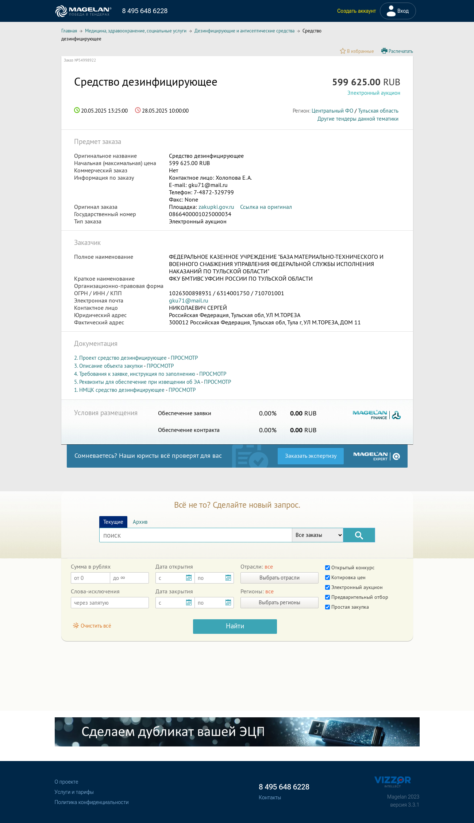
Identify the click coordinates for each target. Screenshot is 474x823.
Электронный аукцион (354, 587)
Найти (235, 625)
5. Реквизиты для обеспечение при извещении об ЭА (137, 381)
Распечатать (397, 51)
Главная (69, 31)
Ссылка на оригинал (266, 206)
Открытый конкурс (349, 567)
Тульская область (378, 110)
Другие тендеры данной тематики (357, 118)
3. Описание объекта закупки (108, 365)
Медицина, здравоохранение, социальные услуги (135, 31)
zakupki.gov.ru (216, 206)
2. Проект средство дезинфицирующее (120, 357)
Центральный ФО (332, 110)
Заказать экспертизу (310, 455)
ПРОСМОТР (184, 357)
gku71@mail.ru (188, 300)
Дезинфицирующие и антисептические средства (244, 31)
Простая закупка (347, 607)
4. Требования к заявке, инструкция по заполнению (134, 373)
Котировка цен (345, 577)
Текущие (113, 521)
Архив (140, 521)
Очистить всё (92, 625)
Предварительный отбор (356, 597)
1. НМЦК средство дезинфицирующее (119, 389)
